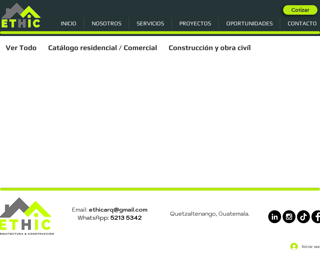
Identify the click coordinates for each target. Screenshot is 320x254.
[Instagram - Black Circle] (289, 216)
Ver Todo (21, 47)
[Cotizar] (300, 10)
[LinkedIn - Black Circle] (274, 216)
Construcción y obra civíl (210, 47)
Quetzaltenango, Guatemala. (209, 213)
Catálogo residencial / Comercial (102, 47)
